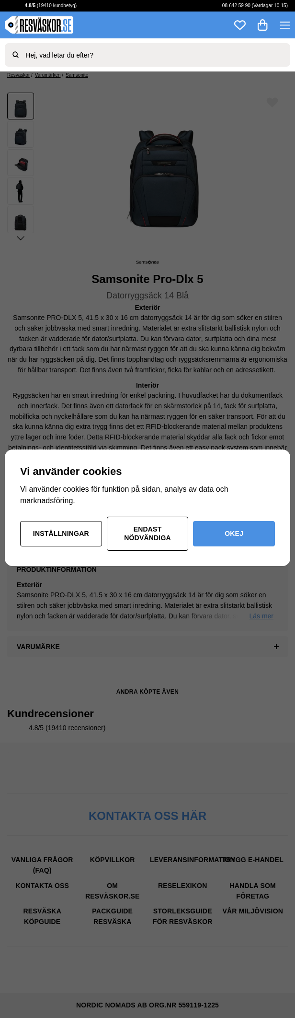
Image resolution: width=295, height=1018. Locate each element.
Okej (234, 533)
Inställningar (61, 533)
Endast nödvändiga (147, 533)
